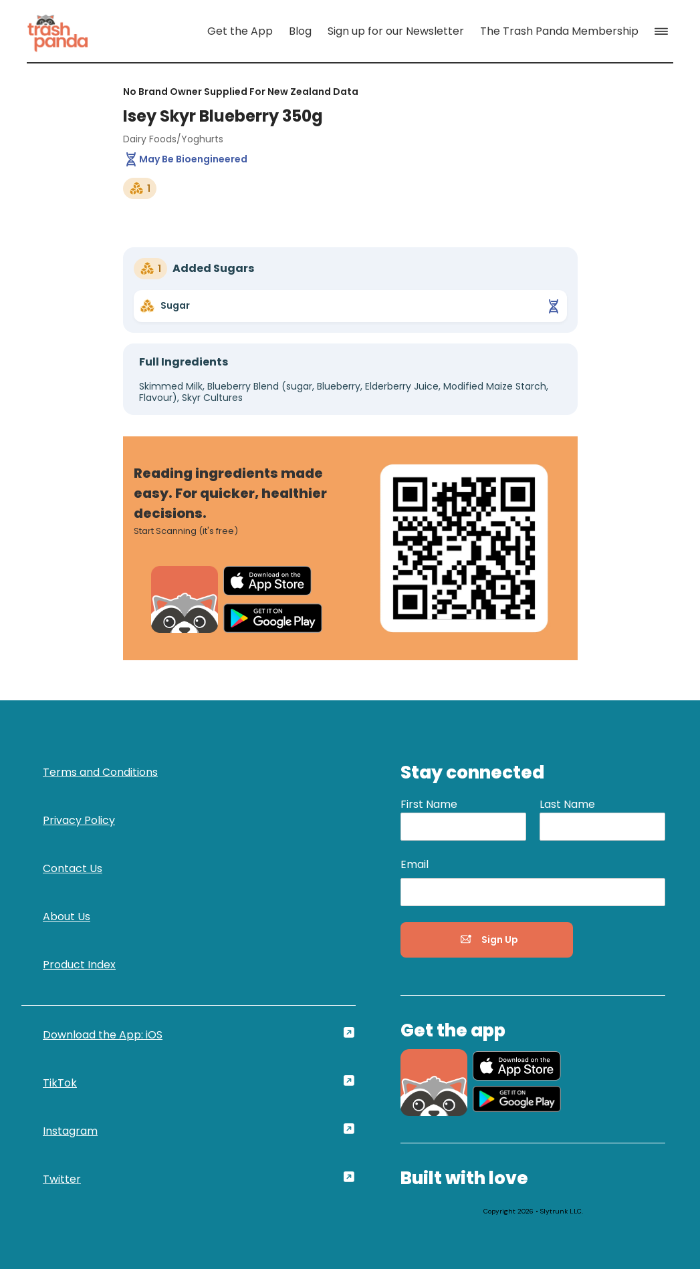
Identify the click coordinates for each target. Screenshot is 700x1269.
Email (414, 864)
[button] (664, 31)
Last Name (567, 804)
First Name (428, 804)
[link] (57, 31)
